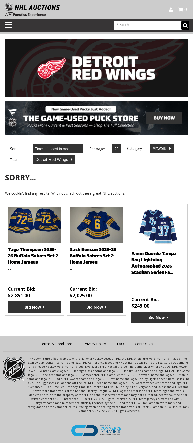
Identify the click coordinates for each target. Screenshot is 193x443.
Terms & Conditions (56, 343)
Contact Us (144, 343)
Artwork (160, 148)
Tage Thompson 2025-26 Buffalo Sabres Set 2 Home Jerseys (33, 255)
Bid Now (33, 307)
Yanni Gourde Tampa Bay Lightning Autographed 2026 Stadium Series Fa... (154, 262)
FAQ (120, 343)
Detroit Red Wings (52, 159)
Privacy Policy (95, 343)
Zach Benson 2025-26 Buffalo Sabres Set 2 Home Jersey (93, 255)
